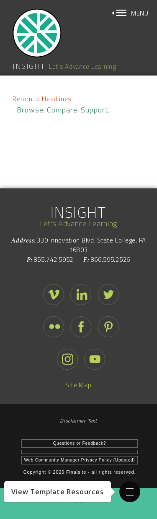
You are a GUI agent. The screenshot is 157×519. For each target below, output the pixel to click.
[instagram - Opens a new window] (67, 361)
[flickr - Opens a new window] (53, 329)
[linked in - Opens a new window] (80, 296)
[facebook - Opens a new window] (80, 329)
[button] (129, 491)
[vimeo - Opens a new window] (53, 296)
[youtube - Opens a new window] (94, 361)
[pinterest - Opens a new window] (108, 329)
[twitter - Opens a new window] (108, 296)
